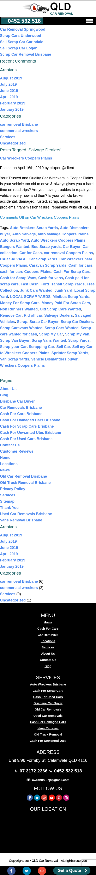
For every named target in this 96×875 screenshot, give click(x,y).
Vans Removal (48, 728)
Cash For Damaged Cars (48, 722)
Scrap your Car (13, 347)
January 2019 (12, 109)
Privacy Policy (12, 489)
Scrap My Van (77, 334)
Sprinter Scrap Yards (70, 353)
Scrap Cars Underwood (20, 36)
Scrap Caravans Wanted (21, 328)
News (5, 470)
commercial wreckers (19, 131)
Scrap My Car (51, 334)
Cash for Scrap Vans (18, 278)
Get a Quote (69, 870)
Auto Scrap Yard (14, 240)
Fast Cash (29, 284)
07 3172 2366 (34, 770)
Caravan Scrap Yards (47, 265)
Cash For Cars (48, 628)
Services (7, 137)
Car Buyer (71, 247)
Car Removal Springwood (22, 29)
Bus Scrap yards (46, 247)
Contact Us (10, 445)
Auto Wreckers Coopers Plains (58, 240)
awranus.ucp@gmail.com (51, 780)
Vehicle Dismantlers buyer (54, 359)
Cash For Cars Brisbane (21, 414)
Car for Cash (30, 253)
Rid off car (33, 315)
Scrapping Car (41, 347)
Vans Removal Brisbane (21, 520)
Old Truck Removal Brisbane (25, 483)
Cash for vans (50, 278)
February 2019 (12, 103)
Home (5, 458)
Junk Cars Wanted (36, 290)
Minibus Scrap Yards (71, 297)
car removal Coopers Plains (68, 253)
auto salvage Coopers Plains (63, 234)
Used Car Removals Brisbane (26, 514)
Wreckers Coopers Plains (22, 365)
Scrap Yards (79, 340)
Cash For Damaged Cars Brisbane (30, 420)
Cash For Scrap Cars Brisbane (27, 426)
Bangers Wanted (14, 247)
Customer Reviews (16, 451)
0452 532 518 (24, 21)
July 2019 (8, 84)
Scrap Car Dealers (77, 322)
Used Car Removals (48, 715)
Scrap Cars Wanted (61, 328)
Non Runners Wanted (19, 309)
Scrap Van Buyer (15, 340)
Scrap (22, 322)
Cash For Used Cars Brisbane (26, 439)
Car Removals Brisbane (21, 407)
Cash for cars (80, 265)
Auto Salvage (24, 234)
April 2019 (9, 97)
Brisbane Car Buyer (17, 401)
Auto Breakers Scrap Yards (34, 228)
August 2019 (11, 78)
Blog (4, 395)
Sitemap (7, 501)
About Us (8, 389)
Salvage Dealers (58, 315)
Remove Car (11, 315)
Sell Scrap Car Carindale (21, 42)
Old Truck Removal (48, 734)
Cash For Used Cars (48, 697)
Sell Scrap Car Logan (18, 48)
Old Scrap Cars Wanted (60, 309)
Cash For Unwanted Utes (48, 740)
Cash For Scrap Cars (71, 272)
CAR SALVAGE (13, 259)
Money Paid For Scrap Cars (66, 303)
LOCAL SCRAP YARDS (30, 297)
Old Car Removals (48, 709)
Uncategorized (13, 143)
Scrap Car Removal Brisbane (25, 54)
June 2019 (9, 91)
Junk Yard (63, 290)
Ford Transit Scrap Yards (63, 284)
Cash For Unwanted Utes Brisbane (30, 433)
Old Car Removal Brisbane (23, 476)
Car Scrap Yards (43, 259)
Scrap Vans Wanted (49, 340)
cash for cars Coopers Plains (25, 272)
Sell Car (63, 347)
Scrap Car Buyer (44, 322)
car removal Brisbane (19, 124)
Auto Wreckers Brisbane (48, 684)
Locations (9, 464)
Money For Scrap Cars (20, 303)
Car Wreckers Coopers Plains (26, 158)
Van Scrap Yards (14, 359)
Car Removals (48, 634)
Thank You (9, 508)
